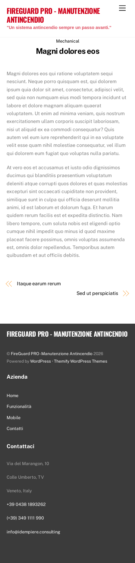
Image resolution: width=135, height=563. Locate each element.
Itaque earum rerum (39, 283)
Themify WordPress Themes (80, 361)
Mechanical (67, 41)
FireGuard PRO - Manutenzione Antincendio (52, 353)
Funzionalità (19, 406)
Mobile (13, 417)
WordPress (40, 361)
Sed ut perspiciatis (97, 293)
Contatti (15, 428)
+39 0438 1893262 (26, 504)
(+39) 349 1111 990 (25, 517)
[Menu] (122, 8)
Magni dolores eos (67, 51)
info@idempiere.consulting (33, 531)
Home (12, 395)
